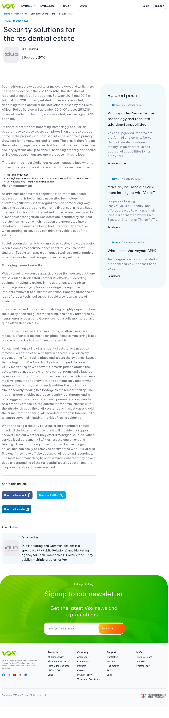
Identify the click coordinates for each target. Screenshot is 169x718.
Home (7, 14)
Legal (109, 672)
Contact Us (112, 654)
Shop (66, 6)
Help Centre (113, 663)
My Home (26, 6)
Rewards (82, 6)
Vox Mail (140, 658)
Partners (81, 663)
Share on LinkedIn (17, 507)
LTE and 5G (54, 667)
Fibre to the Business (58, 663)
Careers (81, 667)
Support (159, 6)
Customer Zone (144, 654)
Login (146, 6)
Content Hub (83, 658)
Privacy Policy (84, 672)
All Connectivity (56, 654)
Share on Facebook (17, 494)
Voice (50, 672)
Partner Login (143, 663)
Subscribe (112, 625)
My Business (47, 6)
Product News (20, 14)
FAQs (110, 667)
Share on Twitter (52, 494)
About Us (82, 654)
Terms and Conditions (88, 676)
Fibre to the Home (57, 658)
